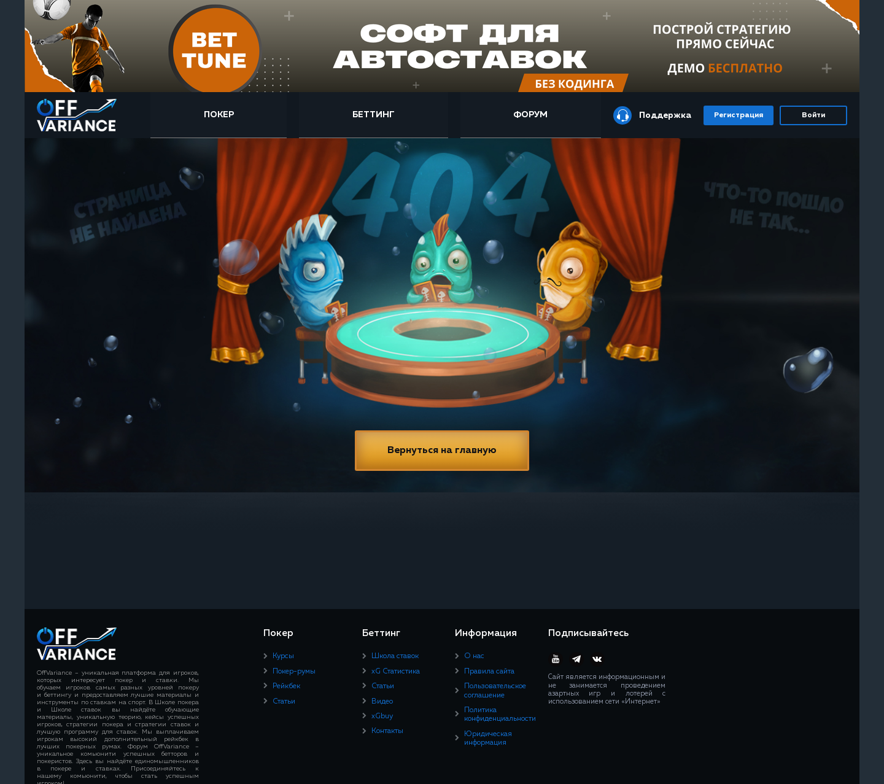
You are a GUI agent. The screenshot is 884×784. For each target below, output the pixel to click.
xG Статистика (395, 671)
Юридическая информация (488, 739)
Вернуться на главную (442, 451)
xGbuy (382, 716)
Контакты (387, 731)
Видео (382, 701)
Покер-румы (294, 671)
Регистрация (738, 115)
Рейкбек (286, 686)
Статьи (284, 701)
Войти (813, 115)
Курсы (283, 656)
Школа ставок (395, 656)
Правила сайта (489, 671)
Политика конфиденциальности (500, 715)
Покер (219, 115)
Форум (530, 115)
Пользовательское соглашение (495, 691)
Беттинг (373, 115)
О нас (474, 656)
